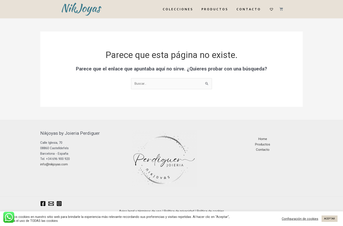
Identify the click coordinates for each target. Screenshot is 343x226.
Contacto (263, 150)
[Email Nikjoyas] (51, 203)
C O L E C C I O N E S (177, 9)
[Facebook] (43, 203)
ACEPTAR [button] (329, 218)
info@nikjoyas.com (54, 164)
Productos (262, 144)
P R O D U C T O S (214, 9)
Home (262, 139)
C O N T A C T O (248, 9)
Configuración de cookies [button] (300, 219)
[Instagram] (59, 203)
